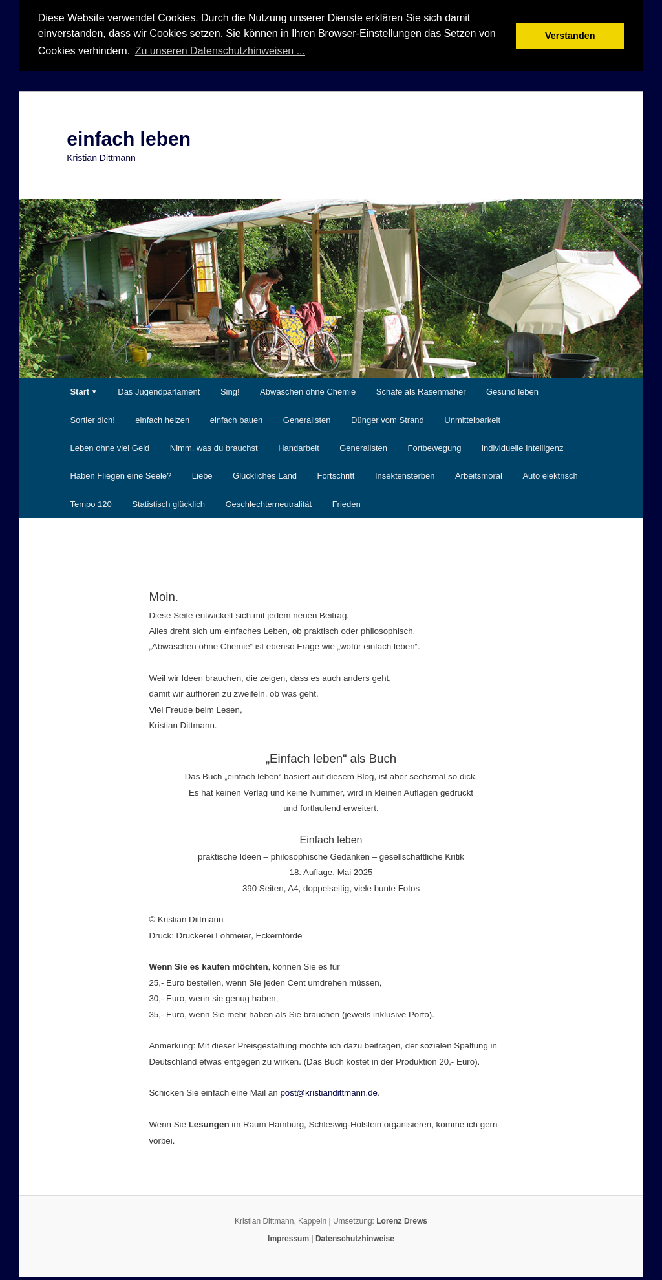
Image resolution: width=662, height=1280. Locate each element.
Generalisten (307, 419)
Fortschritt (336, 474)
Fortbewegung (434, 446)
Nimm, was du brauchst (214, 446)
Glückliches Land (265, 474)
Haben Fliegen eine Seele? (120, 474)
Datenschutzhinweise (354, 1237)
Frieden (346, 502)
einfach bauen (236, 419)
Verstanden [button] (570, 35)
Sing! (230, 390)
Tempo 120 (90, 502)
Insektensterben (405, 474)
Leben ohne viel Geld (109, 446)
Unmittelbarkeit (472, 419)
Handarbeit (298, 446)
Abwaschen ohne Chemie (308, 390)
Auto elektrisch (549, 474)
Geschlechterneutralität (268, 502)
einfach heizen (162, 419)
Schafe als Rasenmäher (421, 390)
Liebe (202, 474)
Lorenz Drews (401, 1219)
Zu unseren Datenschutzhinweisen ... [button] (220, 50)
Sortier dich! (92, 419)
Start (79, 390)
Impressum (288, 1237)
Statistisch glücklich (168, 502)
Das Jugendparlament (159, 390)
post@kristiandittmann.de (329, 1091)
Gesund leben (512, 390)
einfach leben (129, 137)
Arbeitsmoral (478, 474)
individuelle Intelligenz (522, 446)
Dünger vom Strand (387, 419)
